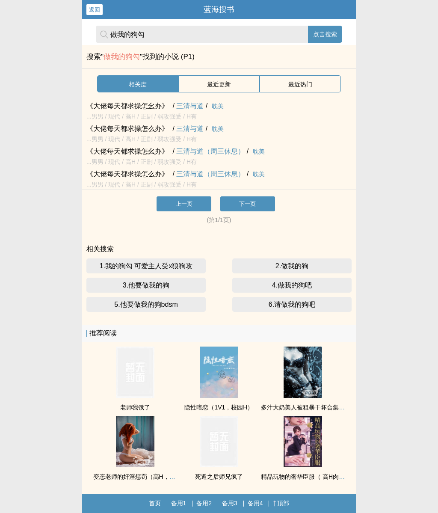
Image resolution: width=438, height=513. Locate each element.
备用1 (178, 503)
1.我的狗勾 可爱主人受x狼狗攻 (146, 266)
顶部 (281, 503)
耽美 (218, 106)
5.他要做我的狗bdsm (146, 304)
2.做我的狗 (291, 266)
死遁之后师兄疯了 (219, 476)
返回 (94, 9)
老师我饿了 (135, 407)
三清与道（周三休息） (210, 151)
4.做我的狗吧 (292, 285)
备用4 (255, 503)
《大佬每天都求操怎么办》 (127, 128)
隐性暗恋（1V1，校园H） (218, 407)
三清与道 (190, 106)
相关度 (138, 84)
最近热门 (300, 84)
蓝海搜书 (219, 9)
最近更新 (219, 84)
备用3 (229, 503)
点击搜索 (325, 34)
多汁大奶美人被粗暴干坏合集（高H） (311, 407)
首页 (155, 503)
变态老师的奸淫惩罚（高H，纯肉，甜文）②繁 (154, 476)
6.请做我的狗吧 (292, 304)
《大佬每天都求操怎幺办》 (127, 106)
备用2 (204, 503)
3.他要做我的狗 (146, 285)
